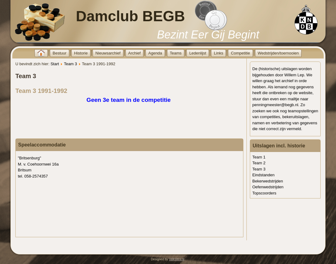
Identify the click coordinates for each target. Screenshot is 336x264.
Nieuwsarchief (108, 53)
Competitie (240, 53)
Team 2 (259, 163)
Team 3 (70, 64)
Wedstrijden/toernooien (278, 53)
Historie (81, 53)
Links (218, 53)
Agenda (155, 53)
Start (54, 64)
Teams (176, 53)
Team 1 (259, 157)
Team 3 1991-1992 (41, 90)
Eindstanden (263, 175)
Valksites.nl (176, 259)
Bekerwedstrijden (267, 181)
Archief (134, 53)
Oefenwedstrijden (267, 187)
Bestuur (59, 53)
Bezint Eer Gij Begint (208, 34)
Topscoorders (264, 193)
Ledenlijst (197, 53)
